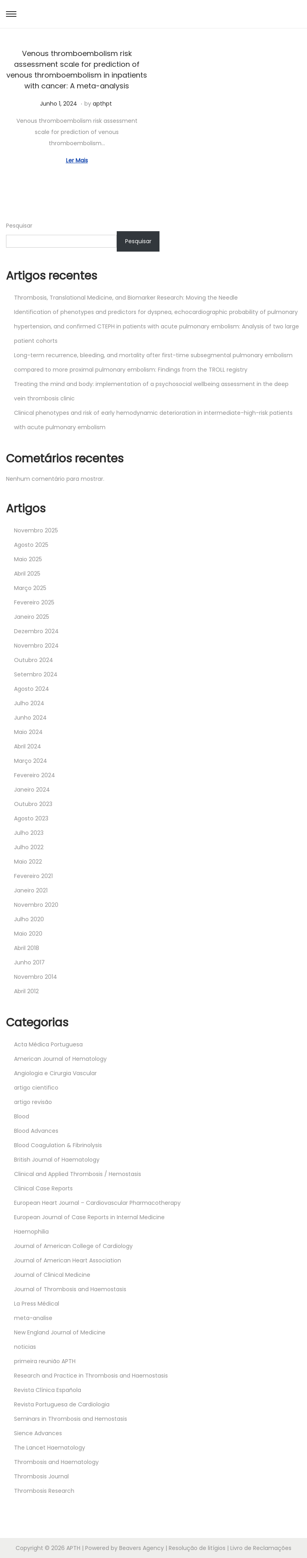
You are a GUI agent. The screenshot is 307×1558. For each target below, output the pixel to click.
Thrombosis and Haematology (56, 1462)
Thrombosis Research (44, 1491)
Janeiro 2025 (31, 617)
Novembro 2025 (36, 530)
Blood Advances (36, 1131)
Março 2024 (30, 761)
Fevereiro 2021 (33, 876)
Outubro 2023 (33, 804)
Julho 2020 (29, 919)
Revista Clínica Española (47, 1390)
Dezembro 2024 (36, 631)
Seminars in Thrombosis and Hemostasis (70, 1419)
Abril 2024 (27, 746)
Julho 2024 (29, 703)
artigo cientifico (36, 1088)
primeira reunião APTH (45, 1361)
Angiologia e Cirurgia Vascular (55, 1073)
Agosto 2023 (31, 818)
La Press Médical (36, 1304)
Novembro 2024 (36, 646)
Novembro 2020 (36, 905)
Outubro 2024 (33, 660)
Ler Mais (77, 160)
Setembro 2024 (36, 674)
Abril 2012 (26, 991)
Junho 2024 (30, 718)
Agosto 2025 (31, 545)
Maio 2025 (28, 559)
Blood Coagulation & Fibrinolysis (58, 1145)
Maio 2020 (28, 934)
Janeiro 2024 (32, 790)
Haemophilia (31, 1232)
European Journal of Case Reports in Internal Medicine (89, 1217)
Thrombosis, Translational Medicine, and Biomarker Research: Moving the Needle (126, 298)
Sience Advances (38, 1433)
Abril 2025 (27, 574)
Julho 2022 (29, 847)
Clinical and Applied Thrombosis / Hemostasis (77, 1174)
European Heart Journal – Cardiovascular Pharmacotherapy (97, 1203)
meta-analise (33, 1318)
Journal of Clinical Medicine (52, 1275)
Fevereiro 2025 (34, 602)
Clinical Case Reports (43, 1188)
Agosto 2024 (31, 689)
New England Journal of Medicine (60, 1332)
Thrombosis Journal (41, 1476)
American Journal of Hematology (60, 1059)
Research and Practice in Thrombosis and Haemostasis (91, 1376)
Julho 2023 (29, 833)
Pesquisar (19, 226)
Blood (21, 1116)
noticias (25, 1347)
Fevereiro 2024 (34, 775)
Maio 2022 (28, 862)
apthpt (102, 104)
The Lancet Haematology (49, 1448)
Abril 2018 (26, 948)
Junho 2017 (29, 962)
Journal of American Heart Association (67, 1260)
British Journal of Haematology (57, 1160)
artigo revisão (33, 1102)
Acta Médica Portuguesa (48, 1044)
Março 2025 (30, 588)
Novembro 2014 (35, 977)
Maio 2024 (28, 732)
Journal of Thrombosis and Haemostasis (70, 1289)
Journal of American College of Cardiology (73, 1246)
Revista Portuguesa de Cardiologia (62, 1404)
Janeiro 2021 (31, 890)
